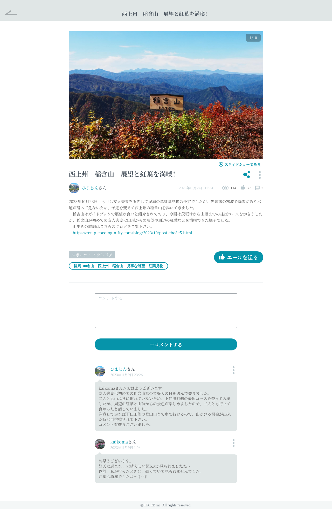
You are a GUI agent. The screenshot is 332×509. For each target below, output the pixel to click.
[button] (246, 175)
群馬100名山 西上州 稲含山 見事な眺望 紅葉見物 (118, 266)
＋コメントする (166, 344)
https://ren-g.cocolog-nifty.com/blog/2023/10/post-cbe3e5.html (132, 232)
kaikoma (119, 442)
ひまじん (90, 188)
